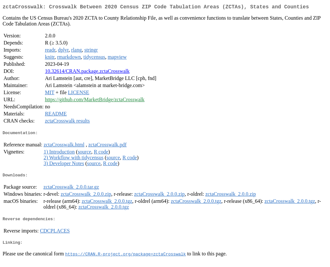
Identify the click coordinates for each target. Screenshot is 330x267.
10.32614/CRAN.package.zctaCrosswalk (87, 72)
